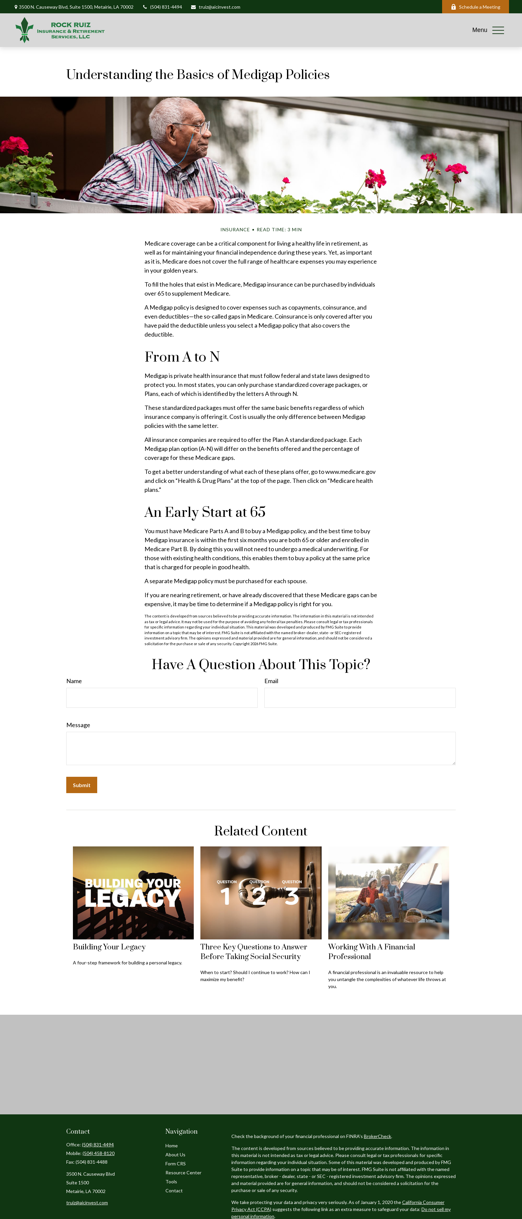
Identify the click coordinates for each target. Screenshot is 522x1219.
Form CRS (175, 1163)
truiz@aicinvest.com (215, 7)
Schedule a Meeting (475, 7)
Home (171, 1145)
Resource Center (183, 1172)
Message (78, 724)
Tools (171, 1181)
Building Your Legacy (109, 947)
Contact (174, 1190)
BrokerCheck (377, 1136)
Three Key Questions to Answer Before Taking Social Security (253, 952)
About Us (175, 1154)
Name (74, 680)
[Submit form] (81, 785)
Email (271, 680)
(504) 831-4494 (162, 7)
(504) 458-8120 (99, 1153)
